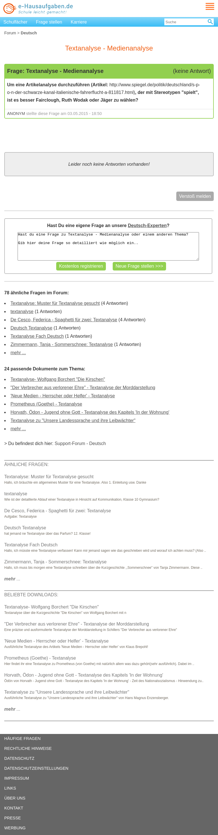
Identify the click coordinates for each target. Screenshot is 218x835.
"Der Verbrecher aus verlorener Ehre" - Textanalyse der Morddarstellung (83, 387)
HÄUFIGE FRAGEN (22, 738)
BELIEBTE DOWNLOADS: (31, 594)
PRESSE (12, 818)
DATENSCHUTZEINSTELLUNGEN (36, 768)
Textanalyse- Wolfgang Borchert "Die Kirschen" (58, 379)
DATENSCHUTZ (19, 758)
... (12, 578)
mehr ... (18, 352)
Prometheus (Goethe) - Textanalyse (46, 404)
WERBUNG (15, 828)
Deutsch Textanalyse (31, 328)
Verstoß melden (195, 196)
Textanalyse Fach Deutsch (37, 336)
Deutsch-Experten (147, 225)
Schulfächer (15, 22)
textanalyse (22, 311)
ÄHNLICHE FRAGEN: (26, 464)
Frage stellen (49, 22)
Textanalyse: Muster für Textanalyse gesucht (55, 303)
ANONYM (16, 113)
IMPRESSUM (16, 778)
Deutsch (97, 443)
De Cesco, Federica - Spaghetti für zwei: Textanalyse (64, 319)
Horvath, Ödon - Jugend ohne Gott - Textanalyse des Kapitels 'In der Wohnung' (90, 412)
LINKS (10, 788)
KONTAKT (13, 808)
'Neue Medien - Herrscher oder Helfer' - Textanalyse (63, 395)
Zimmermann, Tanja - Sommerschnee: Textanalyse (62, 344)
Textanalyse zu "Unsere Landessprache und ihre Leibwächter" (73, 420)
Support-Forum (69, 443)
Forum (10, 33)
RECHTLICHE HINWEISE (28, 748)
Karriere (79, 22)
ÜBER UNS (14, 798)
